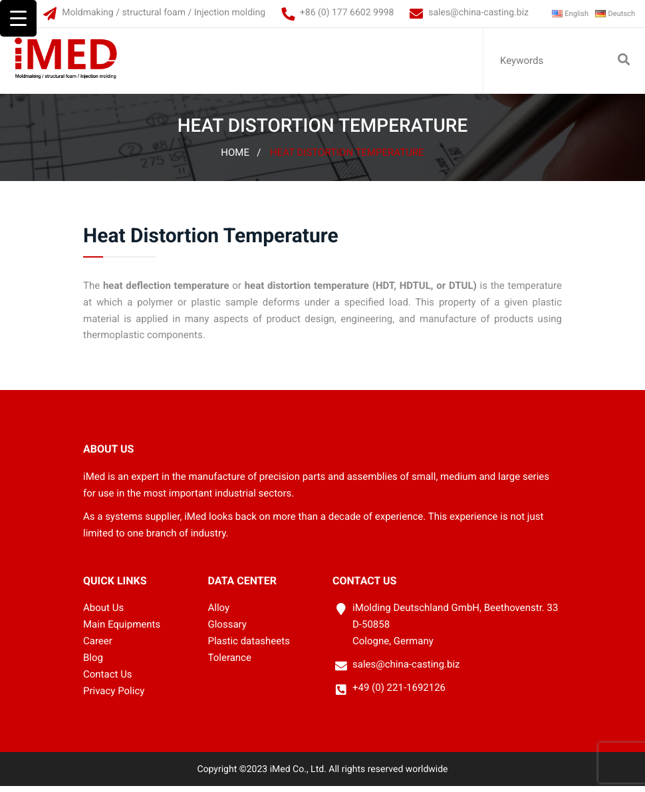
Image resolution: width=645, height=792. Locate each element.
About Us (103, 614)
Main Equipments (121, 630)
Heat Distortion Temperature (347, 158)
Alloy (219, 614)
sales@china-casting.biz (459, 12)
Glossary (227, 630)
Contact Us (107, 680)
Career (97, 647)
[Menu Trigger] (18, 18)
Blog (93, 664)
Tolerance (229, 664)
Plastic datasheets (249, 647)
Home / (241, 158)
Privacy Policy (113, 697)
